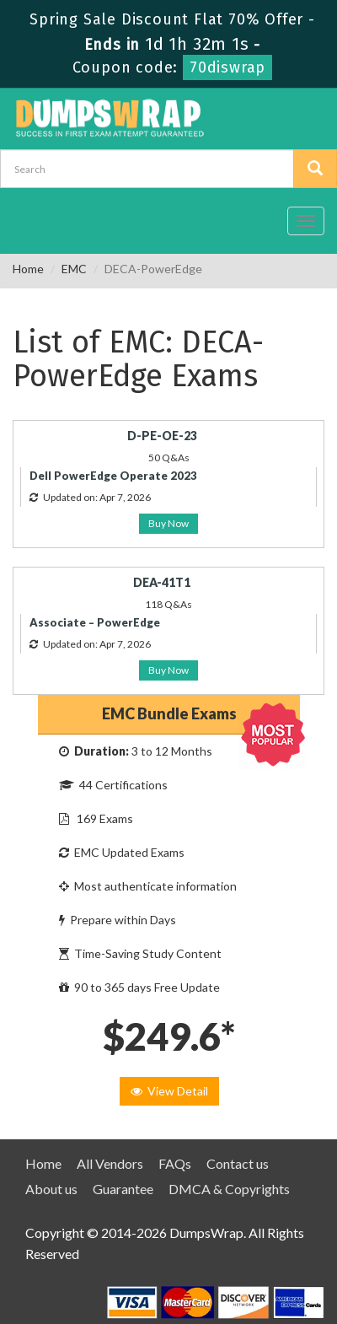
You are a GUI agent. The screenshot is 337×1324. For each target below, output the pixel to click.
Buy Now (168, 523)
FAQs (174, 1163)
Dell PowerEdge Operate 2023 (113, 475)
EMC (74, 268)
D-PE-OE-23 (162, 435)
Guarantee (123, 1189)
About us (51, 1189)
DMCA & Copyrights (229, 1189)
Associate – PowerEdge (94, 622)
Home (28, 268)
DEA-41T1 (161, 582)
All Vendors (110, 1163)
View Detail (169, 1091)
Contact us (237, 1163)
